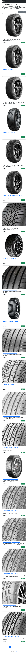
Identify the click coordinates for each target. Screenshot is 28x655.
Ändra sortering (21, 11)
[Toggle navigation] (24, 1)
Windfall (15, 651)
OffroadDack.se (5, 1)
